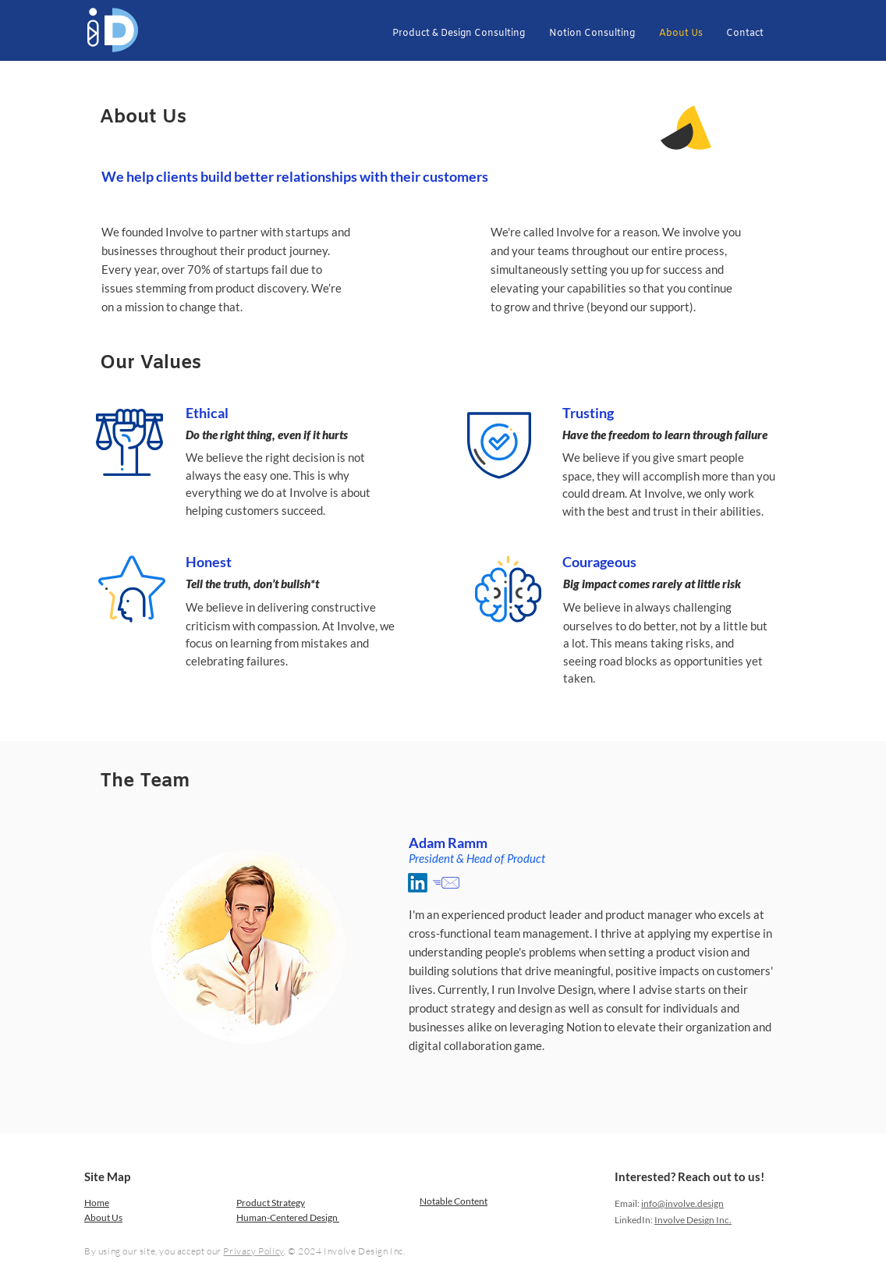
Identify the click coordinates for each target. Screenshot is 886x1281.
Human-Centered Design (287, 1217)
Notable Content (453, 1201)
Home (96, 1202)
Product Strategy (270, 1202)
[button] (458, 33)
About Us (103, 1217)
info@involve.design (682, 1203)
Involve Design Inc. (693, 1220)
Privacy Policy (253, 1251)
